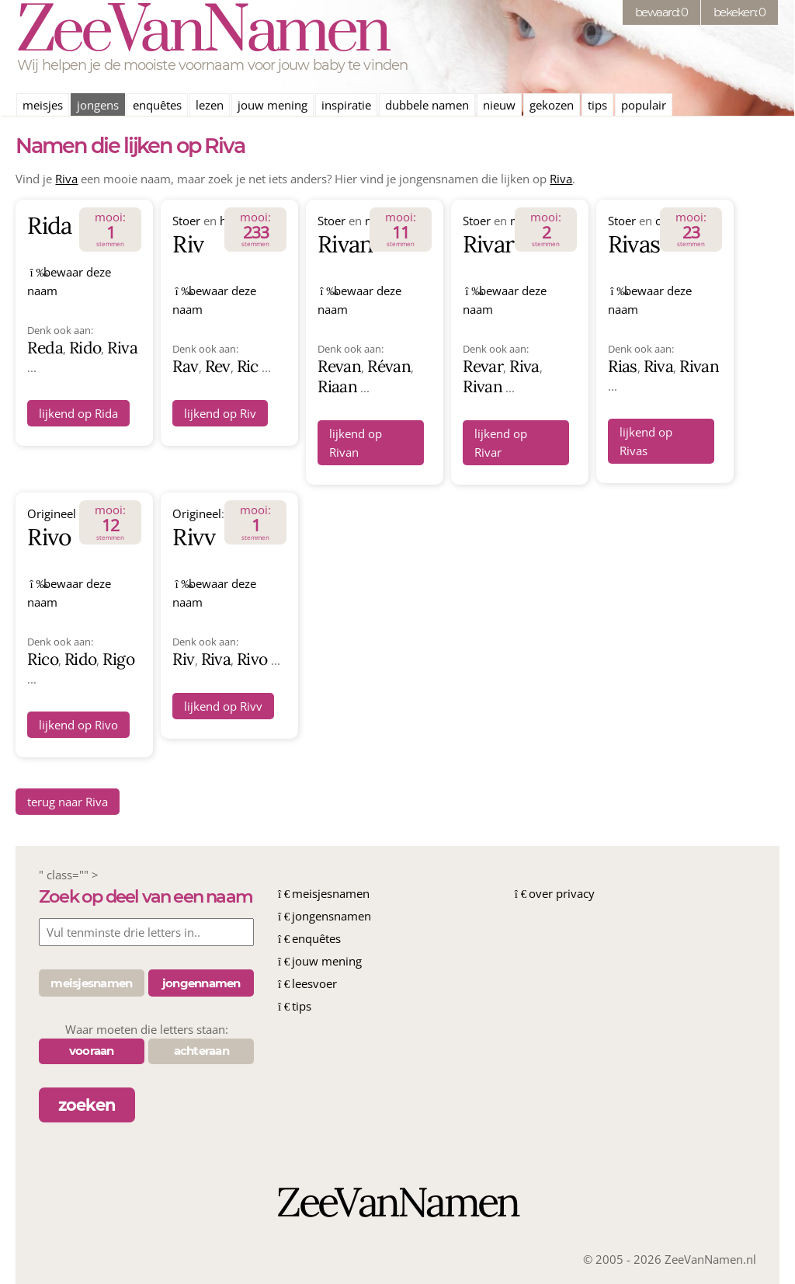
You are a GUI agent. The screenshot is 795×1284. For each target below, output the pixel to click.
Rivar (488, 244)
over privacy (562, 893)
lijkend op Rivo (78, 724)
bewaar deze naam (69, 281)
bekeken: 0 (739, 12)
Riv (187, 244)
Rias (622, 366)
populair (643, 105)
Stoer (186, 220)
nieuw (499, 105)
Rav (185, 366)
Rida (49, 225)
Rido (85, 347)
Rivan (345, 244)
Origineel (51, 513)
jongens (98, 105)
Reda (44, 347)
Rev (218, 366)
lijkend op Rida (78, 413)
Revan (339, 366)
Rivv (193, 537)
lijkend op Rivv (223, 706)
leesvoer (314, 983)
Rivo (49, 537)
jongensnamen (331, 916)
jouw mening (272, 105)
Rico (42, 659)
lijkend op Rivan (355, 443)
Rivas (634, 244)
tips (597, 105)
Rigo (118, 659)
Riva (66, 178)
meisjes (43, 105)
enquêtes (157, 105)
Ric (248, 366)
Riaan (337, 386)
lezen (210, 105)
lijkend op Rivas (646, 441)
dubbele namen (427, 105)
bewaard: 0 (661, 12)
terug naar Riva (67, 801)
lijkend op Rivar (500, 443)
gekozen (551, 105)
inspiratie (346, 105)
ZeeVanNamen (201, 32)
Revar (483, 366)
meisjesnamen (331, 893)
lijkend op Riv (220, 413)
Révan (389, 366)
